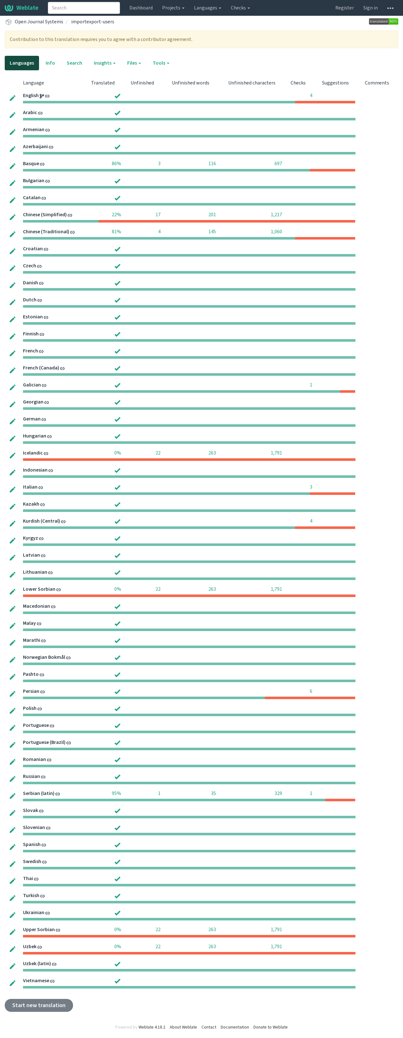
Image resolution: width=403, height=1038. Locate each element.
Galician (32, 384)
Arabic (30, 112)
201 (212, 214)
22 (158, 452)
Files (134, 63)
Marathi (31, 640)
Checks (240, 7)
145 (212, 231)
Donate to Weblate (270, 1027)
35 (213, 793)
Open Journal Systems (39, 21)
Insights (105, 63)
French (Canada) (41, 367)
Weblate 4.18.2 (152, 1027)
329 (278, 793)
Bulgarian (33, 180)
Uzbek (30, 946)
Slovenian (34, 827)
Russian (31, 776)
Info (50, 63)
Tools (161, 63)
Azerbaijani (35, 146)
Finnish (31, 333)
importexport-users (92, 21)
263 (212, 452)
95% (116, 793)
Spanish (32, 844)
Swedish (32, 861)
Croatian (33, 248)
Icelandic (33, 452)
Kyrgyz (30, 538)
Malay (29, 623)
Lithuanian (35, 572)
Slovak (30, 810)
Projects (173, 7)
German (32, 418)
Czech (29, 265)
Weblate (21, 7)
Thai (28, 878)
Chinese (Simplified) (45, 214)
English (31, 95)
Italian (30, 487)
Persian (31, 691)
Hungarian (34, 435)
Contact (209, 1027)
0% (117, 452)
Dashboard (141, 7)
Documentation (235, 1027)
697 (278, 163)
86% (116, 163)
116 (212, 163)
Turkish (31, 895)
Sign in (370, 7)
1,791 (276, 452)
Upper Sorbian (39, 929)
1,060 (276, 231)
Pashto (31, 674)
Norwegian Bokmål (44, 657)
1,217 (276, 214)
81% (116, 231)
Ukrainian (33, 912)
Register (344, 7)
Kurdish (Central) (41, 521)
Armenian (33, 129)
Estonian (33, 316)
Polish (30, 708)
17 (158, 214)
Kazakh (31, 504)
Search (74, 63)
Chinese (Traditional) (46, 231)
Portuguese (36, 725)
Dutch (30, 299)
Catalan (32, 197)
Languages (207, 7)
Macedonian (36, 606)
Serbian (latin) (38, 793)
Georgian (33, 401)
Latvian (31, 555)
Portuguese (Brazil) (44, 742)
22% (116, 214)
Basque (31, 163)
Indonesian (35, 470)
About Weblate (183, 1027)
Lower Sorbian (39, 589)
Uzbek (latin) (37, 963)
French (30, 350)
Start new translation (38, 1005)
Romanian (34, 759)
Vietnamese (36, 980)
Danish (30, 282)
